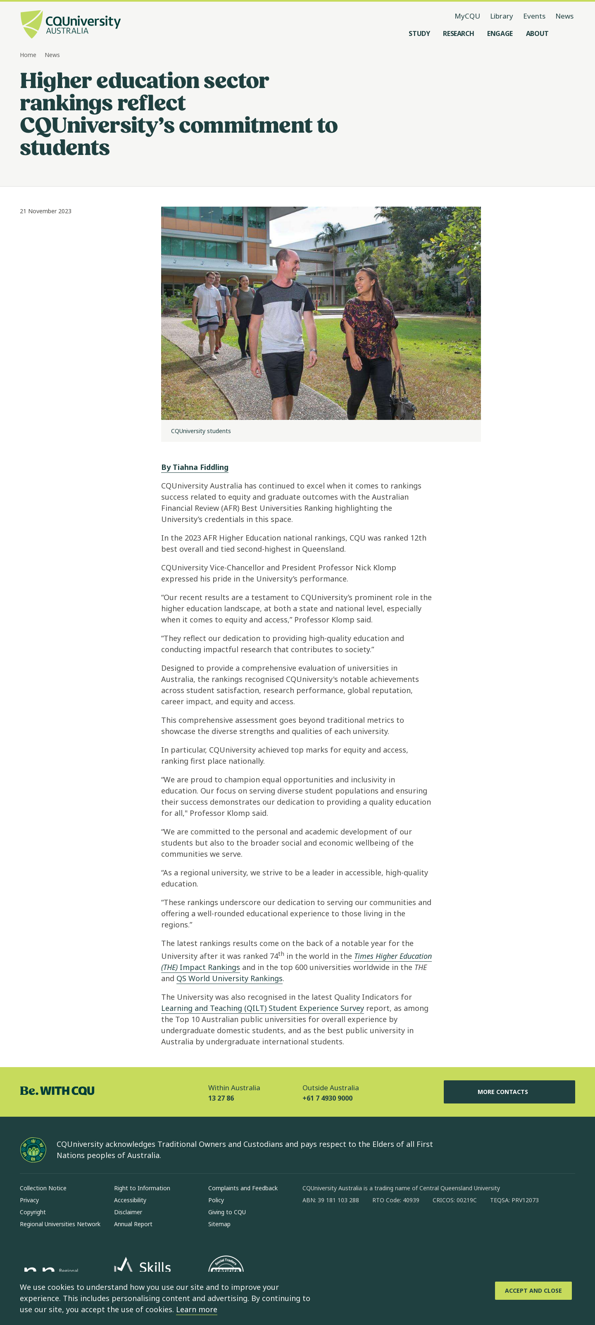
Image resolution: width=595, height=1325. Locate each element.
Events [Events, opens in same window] (534, 16)
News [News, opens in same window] (564, 16)
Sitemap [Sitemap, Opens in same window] (219, 1224)
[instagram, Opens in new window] (333, 1227)
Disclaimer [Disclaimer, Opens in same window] (128, 1212)
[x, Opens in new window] (376, 1227)
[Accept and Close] (533, 1291)
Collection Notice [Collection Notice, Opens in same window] (43, 1188)
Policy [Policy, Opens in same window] (216, 1200)
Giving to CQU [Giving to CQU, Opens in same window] (227, 1212)
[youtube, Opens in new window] (397, 1227)
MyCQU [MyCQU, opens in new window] (467, 16)
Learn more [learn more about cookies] (196, 1309)
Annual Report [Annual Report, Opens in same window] (133, 1224)
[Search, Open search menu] (567, 33)
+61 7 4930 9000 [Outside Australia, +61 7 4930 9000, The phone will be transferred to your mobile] (327, 1098)
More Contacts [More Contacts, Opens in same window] (509, 1092)
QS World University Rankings (229, 978)
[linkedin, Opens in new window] (354, 1227)
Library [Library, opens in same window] (501, 16)
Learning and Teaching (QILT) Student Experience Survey (262, 1008)
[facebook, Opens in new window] (311, 1227)
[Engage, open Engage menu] (500, 33)
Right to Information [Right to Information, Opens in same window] (142, 1188)
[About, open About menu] (537, 33)
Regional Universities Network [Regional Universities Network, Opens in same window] (60, 1224)
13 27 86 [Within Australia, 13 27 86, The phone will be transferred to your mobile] (221, 1098)
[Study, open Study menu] (419, 33)
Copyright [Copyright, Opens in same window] (33, 1212)
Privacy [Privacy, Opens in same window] (29, 1200)
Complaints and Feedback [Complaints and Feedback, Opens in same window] (243, 1188)
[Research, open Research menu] (458, 33)
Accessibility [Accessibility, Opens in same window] (130, 1200)
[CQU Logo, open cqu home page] (70, 25)
